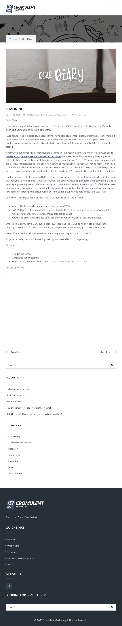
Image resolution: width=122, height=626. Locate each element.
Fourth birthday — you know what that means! (29, 407)
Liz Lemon (64, 115)
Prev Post (16, 352)
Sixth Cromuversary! (16, 395)
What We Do (13, 545)
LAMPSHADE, (46, 115)
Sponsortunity (15, 473)
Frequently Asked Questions (20, 558)
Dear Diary (13, 448)
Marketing (13, 461)
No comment (80, 115)
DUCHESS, (31, 115)
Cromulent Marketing (54, 620)
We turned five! (14, 401)
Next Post (105, 352)
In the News (14, 454)
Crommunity (14, 436)
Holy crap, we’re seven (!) (18, 389)
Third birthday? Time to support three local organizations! (34, 414)
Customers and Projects (20, 442)
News (11, 467)
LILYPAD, (56, 115)
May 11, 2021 (14, 115)
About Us (11, 539)
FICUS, (38, 115)
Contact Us (12, 564)
